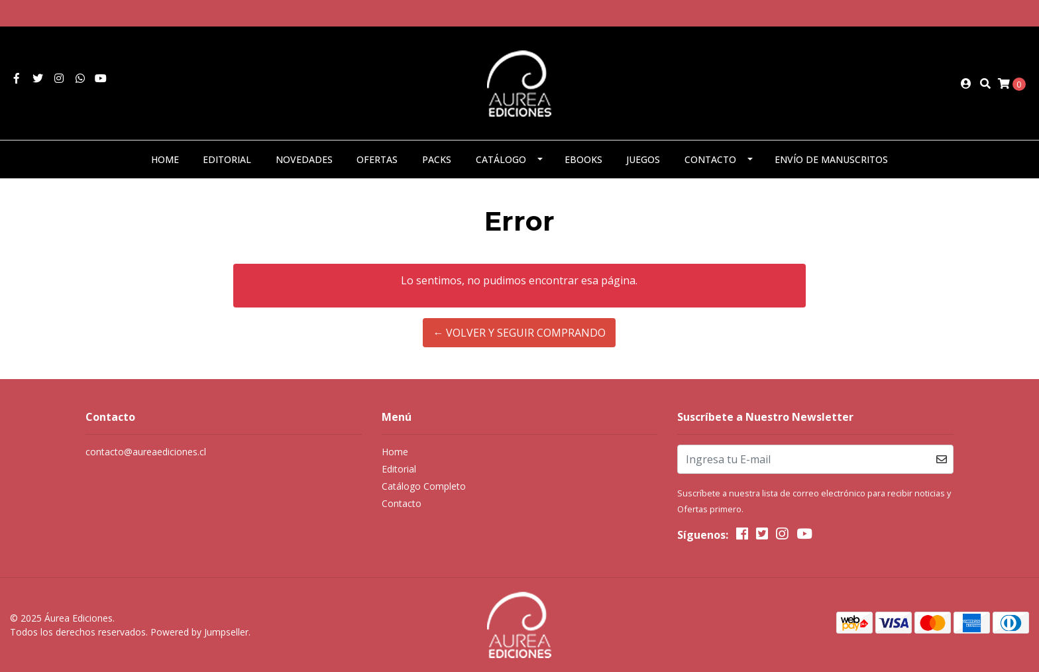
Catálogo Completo (424, 486)
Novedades (304, 159)
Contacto (710, 159)
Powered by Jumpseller (199, 632)
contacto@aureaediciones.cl (145, 451)
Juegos (643, 159)
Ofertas (377, 159)
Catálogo (501, 159)
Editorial (227, 159)
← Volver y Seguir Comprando (519, 332)
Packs (436, 159)
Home (165, 159)
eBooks (583, 159)
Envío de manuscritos (831, 159)
